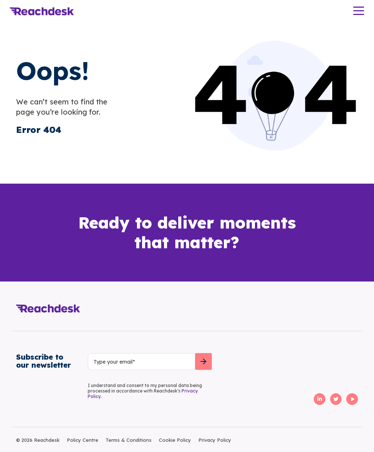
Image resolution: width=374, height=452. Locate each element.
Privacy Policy (214, 440)
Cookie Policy (175, 440)
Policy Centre (82, 440)
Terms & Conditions (129, 440)
